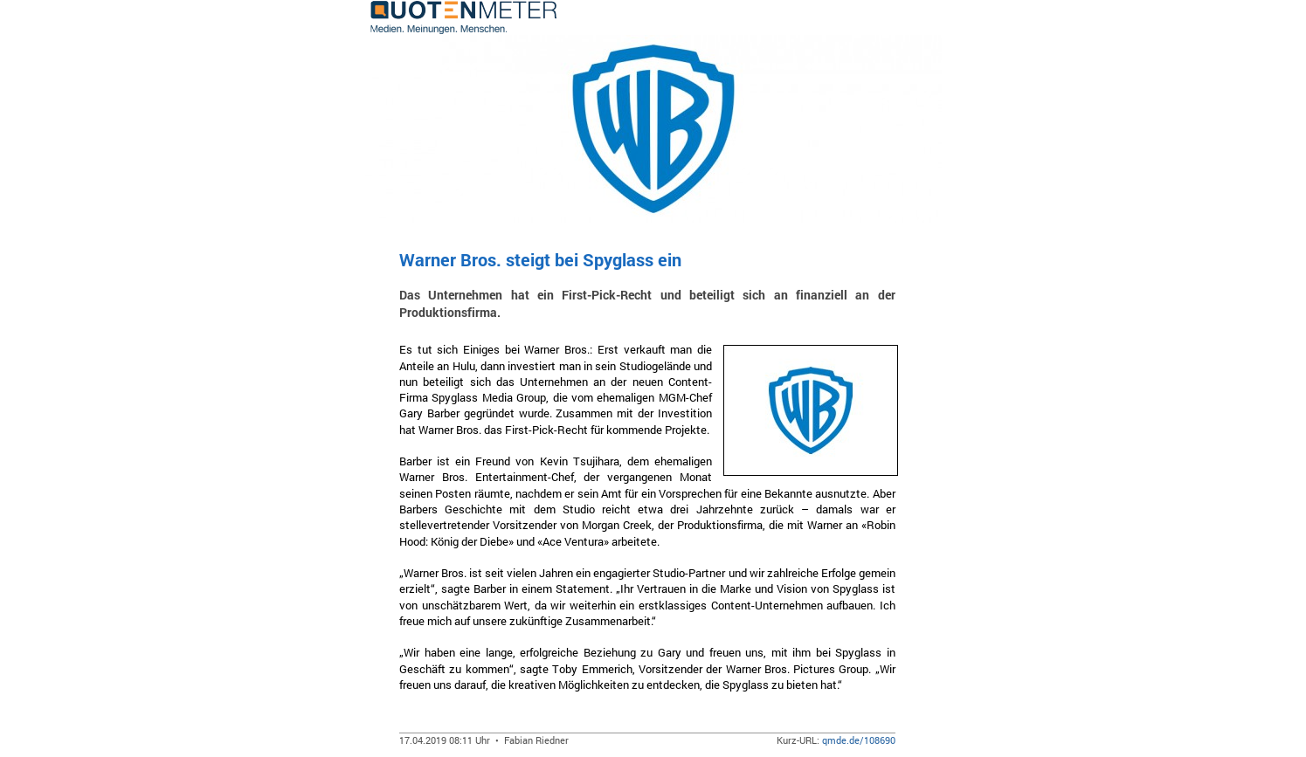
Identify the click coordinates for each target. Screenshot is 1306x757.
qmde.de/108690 (858, 740)
